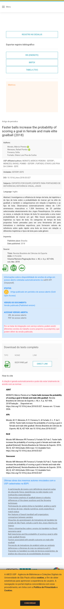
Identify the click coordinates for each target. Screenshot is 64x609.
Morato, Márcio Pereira (16, 147)
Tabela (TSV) (32, 70)
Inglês (15, 192)
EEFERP (15, 172)
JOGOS (38, 186)
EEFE (22, 172)
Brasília (24, 241)
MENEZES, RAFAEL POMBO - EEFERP (19, 164)
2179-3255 (16, 256)
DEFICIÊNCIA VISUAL (25, 186)
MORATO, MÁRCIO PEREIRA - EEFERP (38, 161)
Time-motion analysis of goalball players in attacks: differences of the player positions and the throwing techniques (29, 500)
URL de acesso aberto (17, 315)
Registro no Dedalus (32, 34)
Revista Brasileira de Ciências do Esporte (30, 253)
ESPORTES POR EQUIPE (22, 183)
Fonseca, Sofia (13, 152)
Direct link (42, 364)
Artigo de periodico (10, 121)
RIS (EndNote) (32, 55)
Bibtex (32, 62)
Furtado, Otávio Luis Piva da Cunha (21, 155)
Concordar (30, 603)
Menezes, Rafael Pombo (17, 149)
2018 (23, 244)
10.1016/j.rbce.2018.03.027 (19, 178)
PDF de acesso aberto (17, 318)
